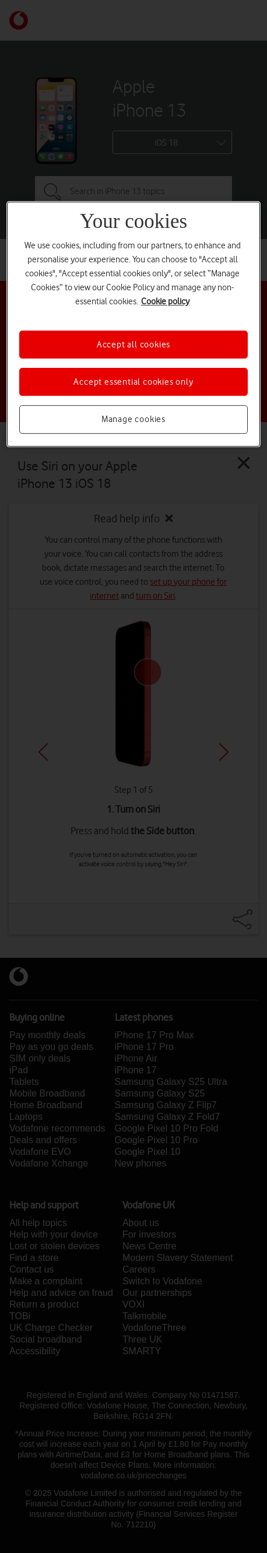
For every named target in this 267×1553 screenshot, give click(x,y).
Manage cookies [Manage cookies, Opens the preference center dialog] (133, 419)
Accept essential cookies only (133, 382)
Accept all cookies (133, 344)
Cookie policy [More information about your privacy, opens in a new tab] (165, 301)
